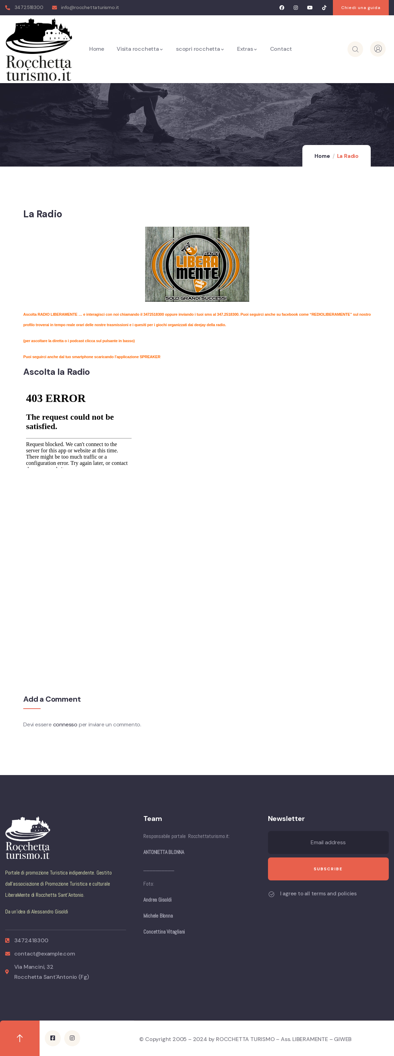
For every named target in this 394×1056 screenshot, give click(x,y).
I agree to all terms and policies (318, 893)
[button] (361, 7)
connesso (65, 724)
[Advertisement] (75, 541)
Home (322, 156)
